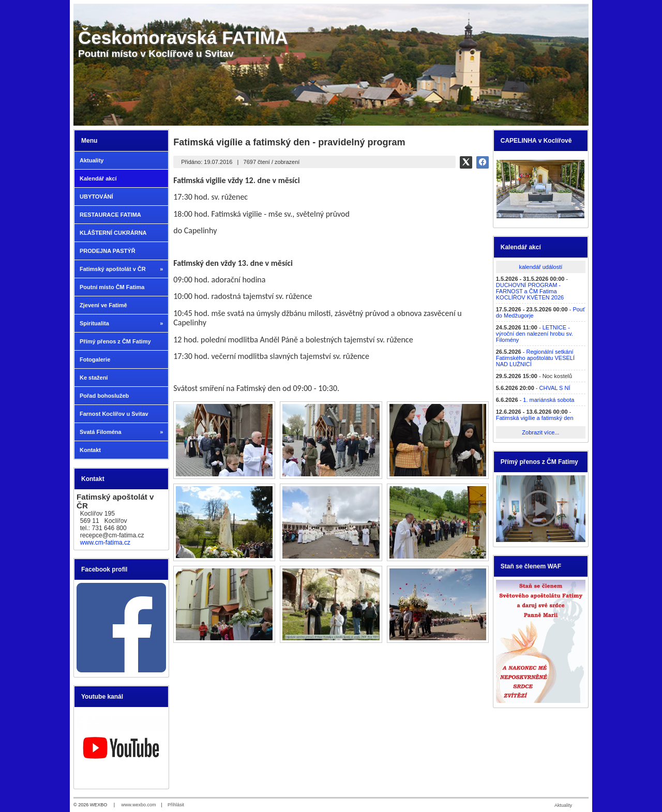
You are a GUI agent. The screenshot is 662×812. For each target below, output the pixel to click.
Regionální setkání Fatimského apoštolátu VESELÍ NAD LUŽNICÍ (535, 358)
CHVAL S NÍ (554, 388)
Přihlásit (176, 804)
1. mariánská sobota (548, 400)
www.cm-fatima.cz (105, 542)
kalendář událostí (540, 267)
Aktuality (563, 805)
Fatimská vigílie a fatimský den (535, 418)
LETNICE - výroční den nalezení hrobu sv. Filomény (534, 333)
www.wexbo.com (139, 804)
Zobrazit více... (540, 432)
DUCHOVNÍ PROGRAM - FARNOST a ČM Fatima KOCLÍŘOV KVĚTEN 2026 (530, 291)
